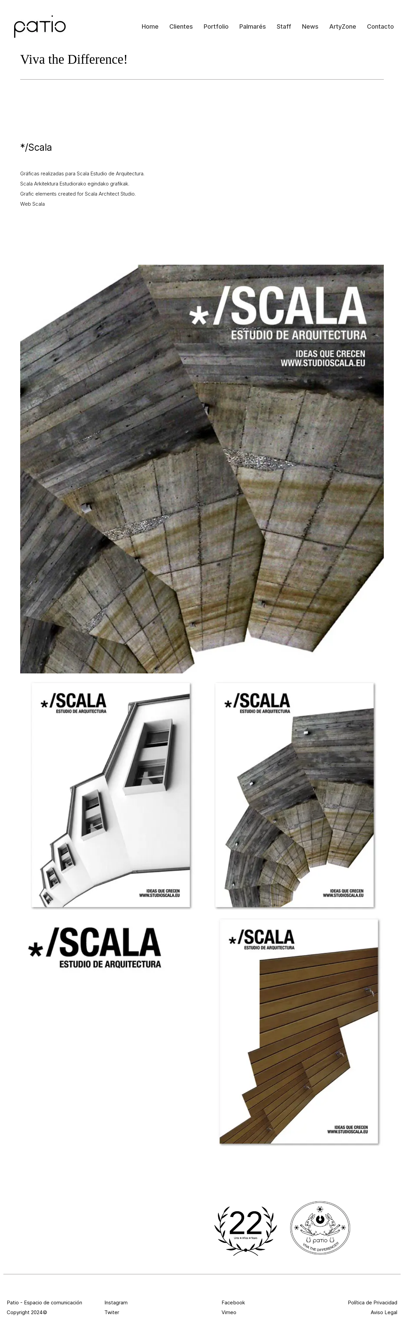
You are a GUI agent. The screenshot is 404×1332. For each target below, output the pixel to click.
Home (150, 26)
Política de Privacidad (372, 1302)
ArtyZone (342, 26)
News (310, 26)
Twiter (111, 1312)
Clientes (181, 26)
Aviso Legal (384, 1312)
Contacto (380, 26)
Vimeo (229, 1312)
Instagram (116, 1302)
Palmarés (252, 26)
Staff (284, 26)
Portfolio (216, 26)
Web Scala (32, 204)
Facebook (233, 1302)
